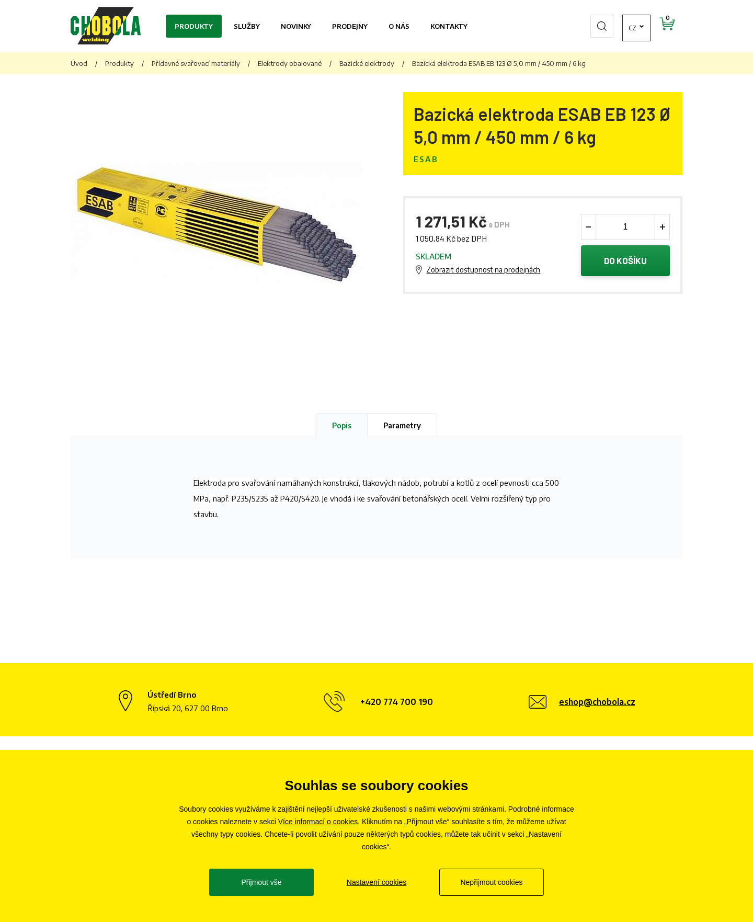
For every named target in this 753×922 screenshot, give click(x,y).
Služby (247, 26)
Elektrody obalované (290, 63)
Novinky (296, 26)
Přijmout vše (261, 882)
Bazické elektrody (366, 63)
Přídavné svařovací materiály (196, 63)
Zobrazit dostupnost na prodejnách (483, 269)
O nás (399, 26)
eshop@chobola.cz (597, 702)
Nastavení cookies (376, 882)
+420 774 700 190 (396, 702)
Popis (341, 425)
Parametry (402, 425)
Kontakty (448, 26)
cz (604, 26)
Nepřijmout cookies (491, 882)
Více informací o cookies (318, 821)
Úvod (79, 63)
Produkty (194, 26)
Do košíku (625, 261)
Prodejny (350, 26)
